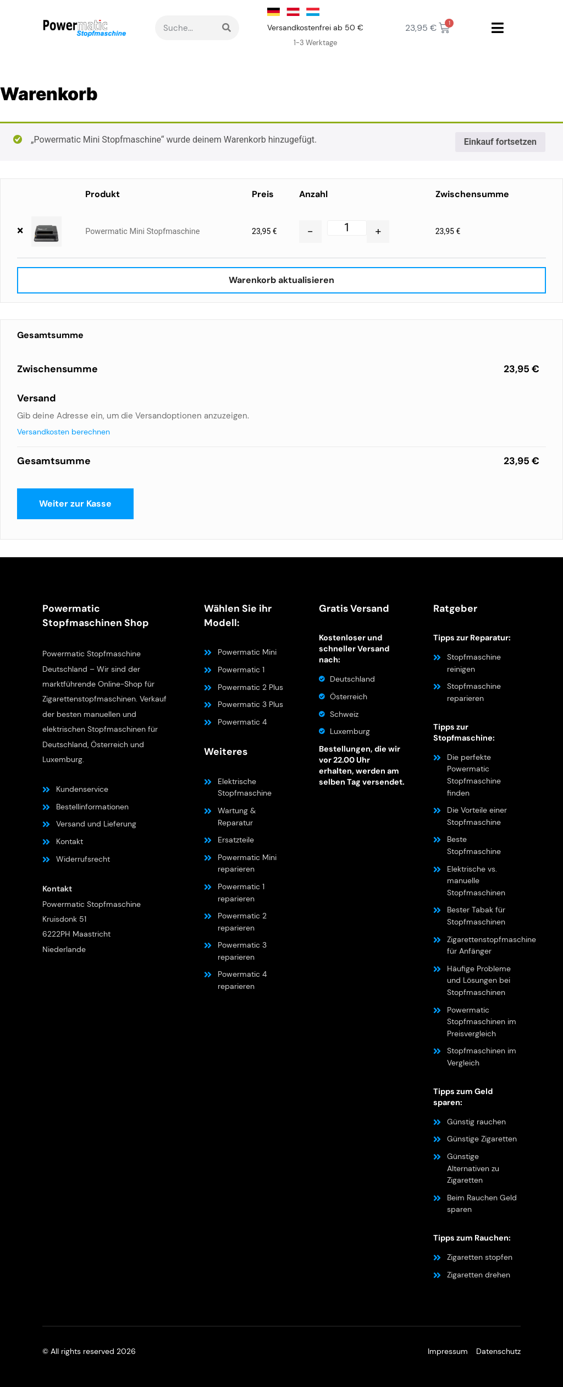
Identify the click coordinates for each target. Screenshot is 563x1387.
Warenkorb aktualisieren (281, 280)
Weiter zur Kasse (75, 503)
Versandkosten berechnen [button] (63, 432)
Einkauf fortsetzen (500, 142)
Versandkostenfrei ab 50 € (315, 27)
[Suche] (226, 27)
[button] (497, 28)
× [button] (20, 231)
